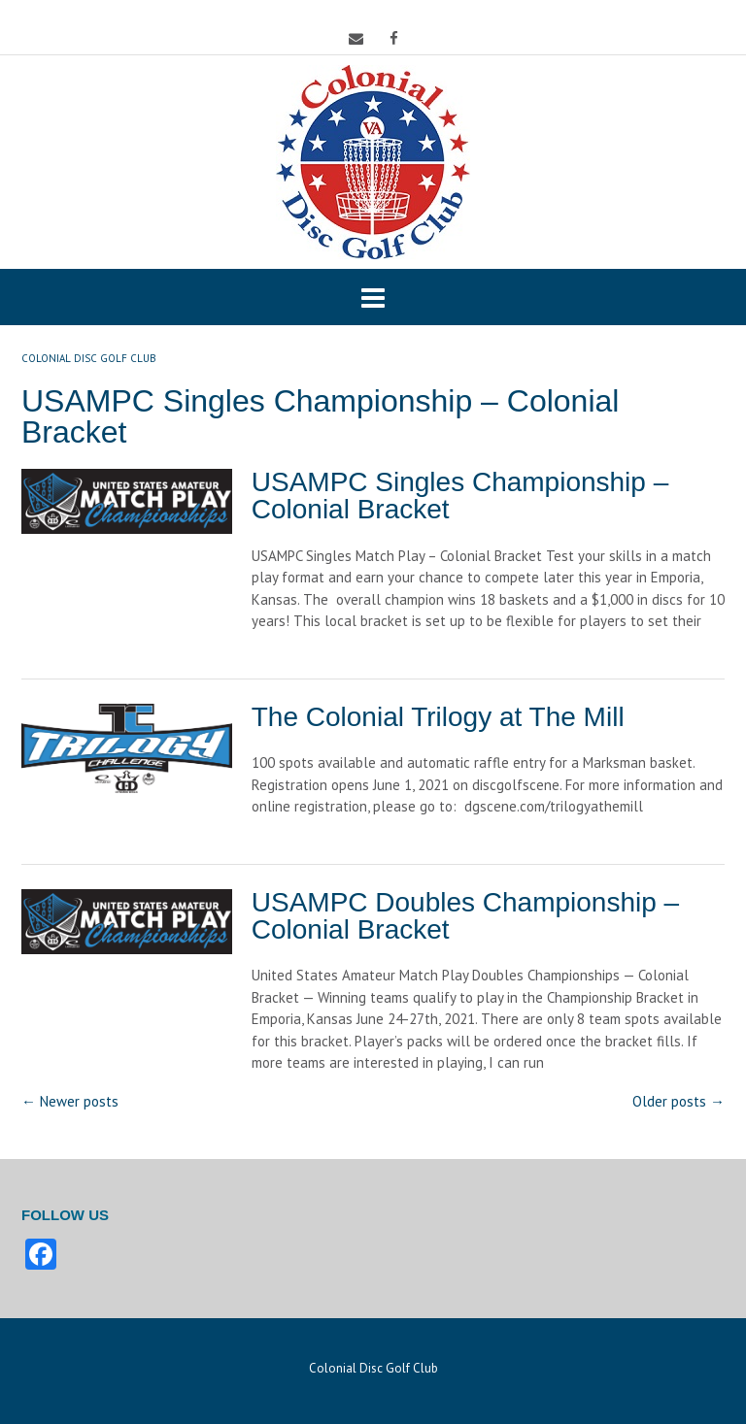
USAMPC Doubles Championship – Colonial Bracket (465, 915)
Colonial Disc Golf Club (373, 1368)
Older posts (678, 1101)
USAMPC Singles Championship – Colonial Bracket (460, 495)
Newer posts (70, 1101)
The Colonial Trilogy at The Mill (438, 717)
